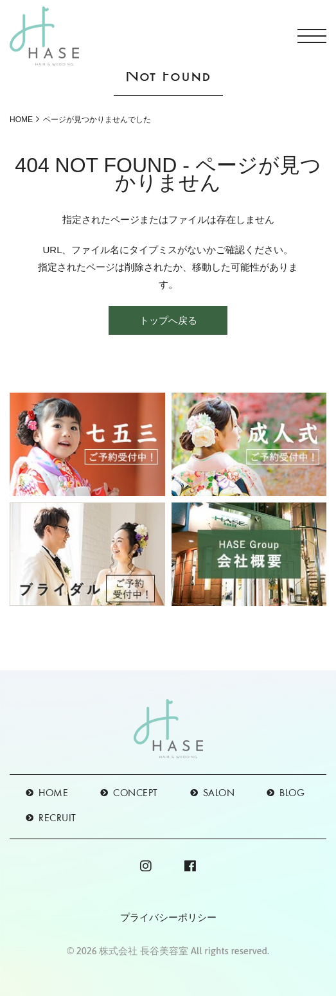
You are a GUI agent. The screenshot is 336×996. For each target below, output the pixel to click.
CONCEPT (135, 793)
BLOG (292, 793)
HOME (21, 119)
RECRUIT (57, 819)
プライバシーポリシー (168, 917)
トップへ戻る (168, 320)
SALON (219, 793)
